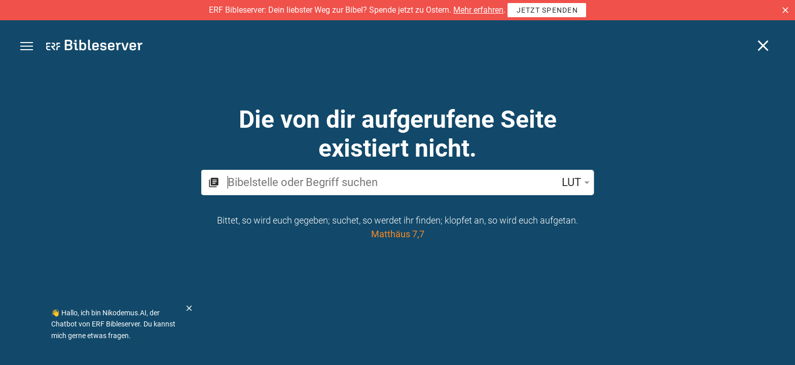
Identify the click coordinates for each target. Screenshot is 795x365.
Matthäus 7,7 (397, 234)
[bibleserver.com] (94, 47)
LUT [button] (577, 182)
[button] (785, 10)
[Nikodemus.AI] (23, 343)
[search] (390, 182)
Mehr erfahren (478, 10)
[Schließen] (763, 45)
